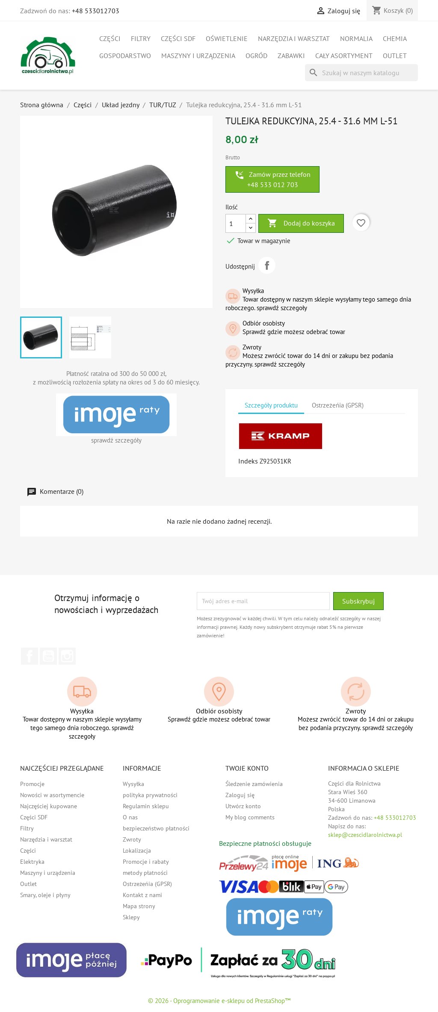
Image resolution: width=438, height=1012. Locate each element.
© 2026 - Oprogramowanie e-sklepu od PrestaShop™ (219, 1001)
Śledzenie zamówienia (254, 784)
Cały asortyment (344, 55)
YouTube (48, 656)
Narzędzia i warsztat (294, 38)
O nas (130, 817)
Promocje (32, 784)
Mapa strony (139, 906)
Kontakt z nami (142, 895)
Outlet (395, 55)
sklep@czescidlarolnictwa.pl (365, 835)
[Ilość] (235, 223)
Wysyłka (133, 784)
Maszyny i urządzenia (198, 55)
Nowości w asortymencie (52, 795)
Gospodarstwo (125, 55)
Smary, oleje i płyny (45, 895)
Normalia (356, 38)
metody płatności (145, 873)
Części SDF (178, 38)
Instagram (67, 656)
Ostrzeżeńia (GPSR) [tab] (338, 405)
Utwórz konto (243, 806)
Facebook (29, 656)
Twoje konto (247, 768)
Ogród (256, 55)
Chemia (395, 38)
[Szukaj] (361, 72)
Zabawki (291, 55)
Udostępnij (266, 265)
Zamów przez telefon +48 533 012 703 (272, 179)
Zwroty (132, 839)
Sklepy (131, 917)
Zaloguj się (240, 795)
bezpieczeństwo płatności (156, 828)
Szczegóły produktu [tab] (271, 405)
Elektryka (32, 861)
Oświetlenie (227, 38)
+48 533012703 (95, 10)
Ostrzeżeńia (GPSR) (147, 884)
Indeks (248, 461)
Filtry (141, 38)
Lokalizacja (137, 850)
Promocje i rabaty (146, 861)
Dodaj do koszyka (301, 223)
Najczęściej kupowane (48, 806)
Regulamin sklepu (146, 806)
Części (110, 38)
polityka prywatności (150, 795)
